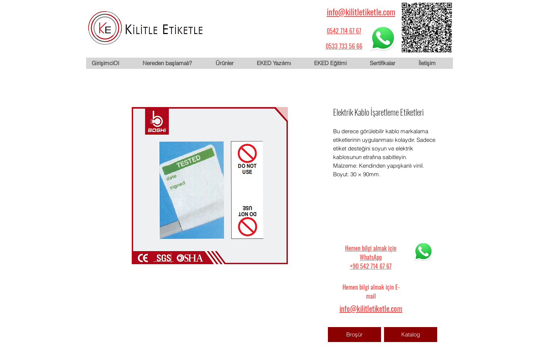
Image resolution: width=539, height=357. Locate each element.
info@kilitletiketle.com (361, 12)
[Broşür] (354, 334)
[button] (230, 63)
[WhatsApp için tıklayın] (383, 38)
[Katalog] (410, 334)
